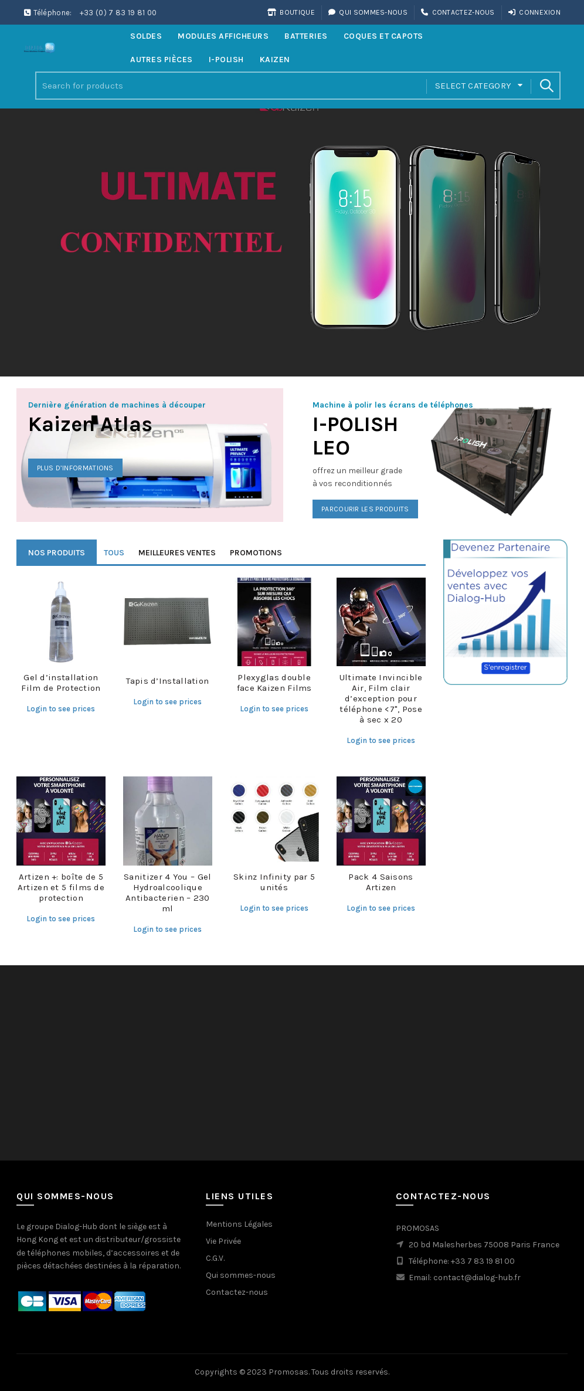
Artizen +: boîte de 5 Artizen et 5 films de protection (61, 887)
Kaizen (275, 60)
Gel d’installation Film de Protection (60, 682)
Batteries (306, 36)
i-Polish (226, 60)
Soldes (146, 36)
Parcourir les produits (365, 509)
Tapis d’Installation (167, 681)
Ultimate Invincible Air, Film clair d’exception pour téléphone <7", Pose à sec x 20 (381, 698)
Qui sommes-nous (368, 12)
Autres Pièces (161, 60)
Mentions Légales (239, 1224)
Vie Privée (223, 1241)
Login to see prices (60, 708)
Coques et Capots (383, 36)
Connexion (534, 12)
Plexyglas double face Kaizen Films (274, 682)
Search (546, 86)
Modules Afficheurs (223, 36)
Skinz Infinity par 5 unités (274, 882)
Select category (473, 85)
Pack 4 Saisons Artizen (380, 882)
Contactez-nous (457, 12)
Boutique (291, 12)
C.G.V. (215, 1258)
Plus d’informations (75, 468)
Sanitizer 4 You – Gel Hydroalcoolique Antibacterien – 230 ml (167, 892)
